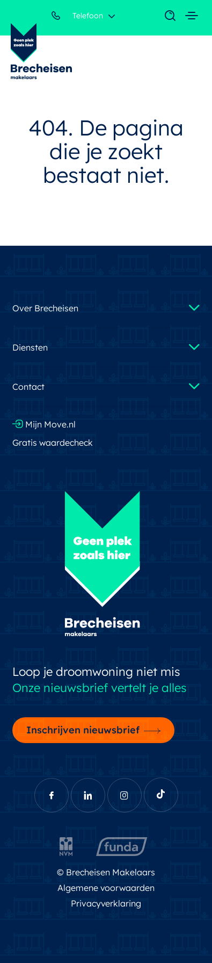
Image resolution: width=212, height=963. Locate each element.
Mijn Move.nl (44, 424)
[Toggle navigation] (165, 16)
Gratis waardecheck (52, 442)
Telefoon (77, 17)
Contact (28, 386)
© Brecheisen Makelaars (106, 872)
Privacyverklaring (106, 903)
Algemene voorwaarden (106, 887)
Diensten (30, 347)
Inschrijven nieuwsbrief (83, 730)
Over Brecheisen (45, 308)
